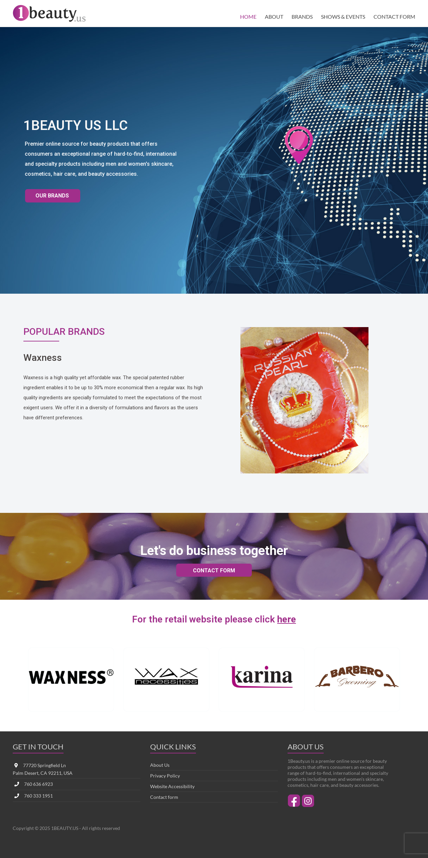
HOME (248, 16)
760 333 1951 (38, 796)
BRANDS (302, 16)
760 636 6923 (38, 784)
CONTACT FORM (394, 16)
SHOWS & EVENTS (343, 16)
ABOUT (274, 16)
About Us (160, 765)
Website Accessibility (172, 786)
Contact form (164, 797)
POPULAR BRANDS (60, 331)
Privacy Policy (165, 775)
